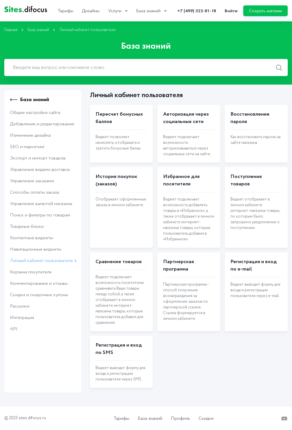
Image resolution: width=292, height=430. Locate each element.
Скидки (206, 418)
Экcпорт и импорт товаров (38, 158)
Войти (231, 11)
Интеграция (22, 317)
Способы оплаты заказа (34, 192)
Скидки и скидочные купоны (39, 295)
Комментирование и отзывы (39, 283)
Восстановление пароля (249, 117)
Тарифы (65, 11)
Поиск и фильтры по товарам (40, 215)
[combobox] (146, 67)
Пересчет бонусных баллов (119, 117)
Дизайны (91, 11)
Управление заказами (32, 181)
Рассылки (19, 306)
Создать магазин (265, 11)
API (13, 329)
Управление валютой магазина (41, 203)
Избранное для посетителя (181, 180)
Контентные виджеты (31, 238)
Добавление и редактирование (42, 124)
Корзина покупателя (30, 272)
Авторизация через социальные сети (186, 117)
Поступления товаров (246, 180)
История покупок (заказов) (116, 180)
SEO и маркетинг (27, 147)
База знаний (148, 11)
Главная (10, 30)
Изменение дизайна (30, 135)
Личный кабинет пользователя (41, 260)
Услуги (114, 11)
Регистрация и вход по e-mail (253, 265)
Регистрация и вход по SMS (119, 348)
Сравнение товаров (119, 261)
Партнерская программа (178, 265)
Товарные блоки (27, 226)
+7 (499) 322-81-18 (196, 11)
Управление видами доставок (40, 169)
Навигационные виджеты (35, 249)
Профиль (180, 418)
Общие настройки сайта (35, 112)
